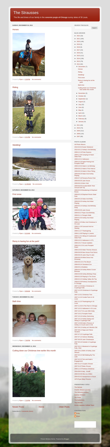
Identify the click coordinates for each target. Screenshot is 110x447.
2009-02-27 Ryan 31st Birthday (84, 212)
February (81, 118)
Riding (15, 87)
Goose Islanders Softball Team (84, 405)
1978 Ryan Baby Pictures (82, 379)
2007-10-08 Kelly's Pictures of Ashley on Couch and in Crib (84, 324)
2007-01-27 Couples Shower (83, 364)
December (82, 66)
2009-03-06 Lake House (82, 210)
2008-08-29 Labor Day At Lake (84, 255)
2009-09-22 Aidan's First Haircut (84, 168)
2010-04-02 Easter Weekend (83, 147)
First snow (17, 194)
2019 (78, 44)
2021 (78, 38)
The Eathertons (79, 400)
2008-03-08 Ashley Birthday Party (85, 274)
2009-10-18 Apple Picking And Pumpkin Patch (84, 162)
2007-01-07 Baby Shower (82, 366)
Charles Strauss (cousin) (82, 390)
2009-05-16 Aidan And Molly (83, 199)
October (81, 96)
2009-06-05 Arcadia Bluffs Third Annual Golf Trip (84, 186)
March (80, 116)
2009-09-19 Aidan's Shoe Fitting (84, 171)
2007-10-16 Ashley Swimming (84, 316)
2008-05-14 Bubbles (81, 267)
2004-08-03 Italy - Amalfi (82, 371)
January (81, 121)
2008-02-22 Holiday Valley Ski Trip (85, 279)
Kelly (78, 413)
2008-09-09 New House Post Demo (85, 252)
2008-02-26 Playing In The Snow (85, 276)
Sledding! (17, 145)
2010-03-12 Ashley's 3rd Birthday (85, 149)
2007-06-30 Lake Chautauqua (84, 339)
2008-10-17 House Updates (83, 243)
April (80, 113)
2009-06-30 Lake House (82, 180)
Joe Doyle (77, 397)
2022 (78, 36)
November (82, 93)
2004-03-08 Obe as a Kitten (83, 374)
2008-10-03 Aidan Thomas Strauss (85, 250)
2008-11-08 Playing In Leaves (84, 233)
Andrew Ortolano (79, 395)
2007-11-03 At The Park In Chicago (85, 306)
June (80, 107)
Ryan (78, 416)
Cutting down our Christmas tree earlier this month (34, 351)
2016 (78, 53)
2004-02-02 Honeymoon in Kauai (85, 376)
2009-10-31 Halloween (81, 159)
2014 (78, 58)
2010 (78, 128)
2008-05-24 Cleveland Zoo (83, 264)
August (80, 101)
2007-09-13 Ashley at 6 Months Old (85, 327)
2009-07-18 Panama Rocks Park (85, 178)
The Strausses (25, 12)
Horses (16, 29)
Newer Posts (18, 407)
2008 (78, 133)
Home (41, 407)
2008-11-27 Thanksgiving (82, 231)
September (82, 99)
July (79, 104)
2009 (78, 131)
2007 (78, 136)
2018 (78, 47)
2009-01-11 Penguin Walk (82, 215)
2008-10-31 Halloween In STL (84, 240)
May (80, 110)
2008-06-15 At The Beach (82, 262)
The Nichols (78, 387)
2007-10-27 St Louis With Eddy (84, 311)
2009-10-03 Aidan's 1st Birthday (84, 166)
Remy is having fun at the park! (26, 241)
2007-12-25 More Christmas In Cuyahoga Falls (84, 287)
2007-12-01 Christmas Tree (83, 294)
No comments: (37, 79)
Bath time (17, 301)
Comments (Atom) (27, 411)
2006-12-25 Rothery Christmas (84, 369)
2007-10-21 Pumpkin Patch (83, 313)
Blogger (66, 439)
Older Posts (64, 407)
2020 (78, 41)
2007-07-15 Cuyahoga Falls (83, 334)
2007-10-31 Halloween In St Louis (85, 308)
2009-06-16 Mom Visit (81, 183)
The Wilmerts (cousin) (81, 392)
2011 (78, 125)
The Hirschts (78, 402)
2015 (78, 55)
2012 (78, 64)
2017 (78, 50)
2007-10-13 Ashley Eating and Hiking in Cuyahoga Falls (84, 319)
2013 (78, 61)
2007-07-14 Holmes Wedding (83, 337)
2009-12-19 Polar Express (82, 152)
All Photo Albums (79, 144)
